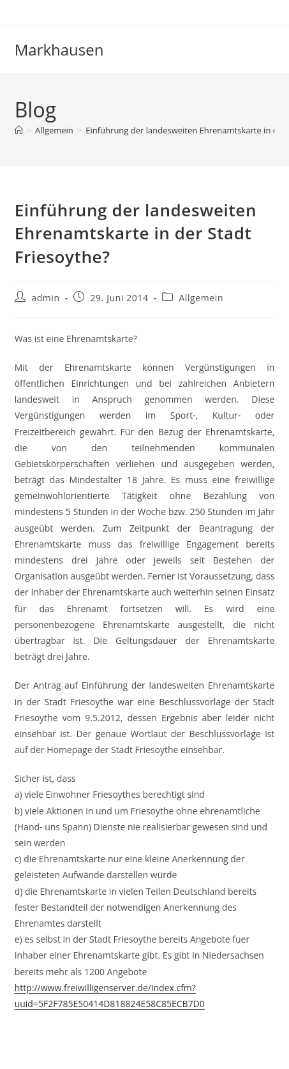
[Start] (19, 130)
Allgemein (201, 298)
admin (45, 298)
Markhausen (59, 49)
